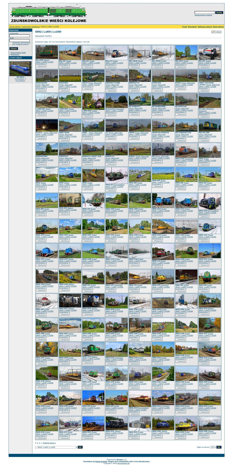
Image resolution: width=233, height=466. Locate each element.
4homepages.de (123, 463)
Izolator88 (189, 159)
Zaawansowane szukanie (203, 15)
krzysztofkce (119, 185)
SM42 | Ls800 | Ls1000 (44, 62)
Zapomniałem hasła (18, 53)
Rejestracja (15, 54)
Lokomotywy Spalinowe (31, 27)
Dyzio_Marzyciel (42, 85)
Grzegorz (120, 109)
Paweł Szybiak (101, 461)
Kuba (69, 61)
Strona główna (15, 27)
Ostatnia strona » (49, 443)
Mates (46, 60)
